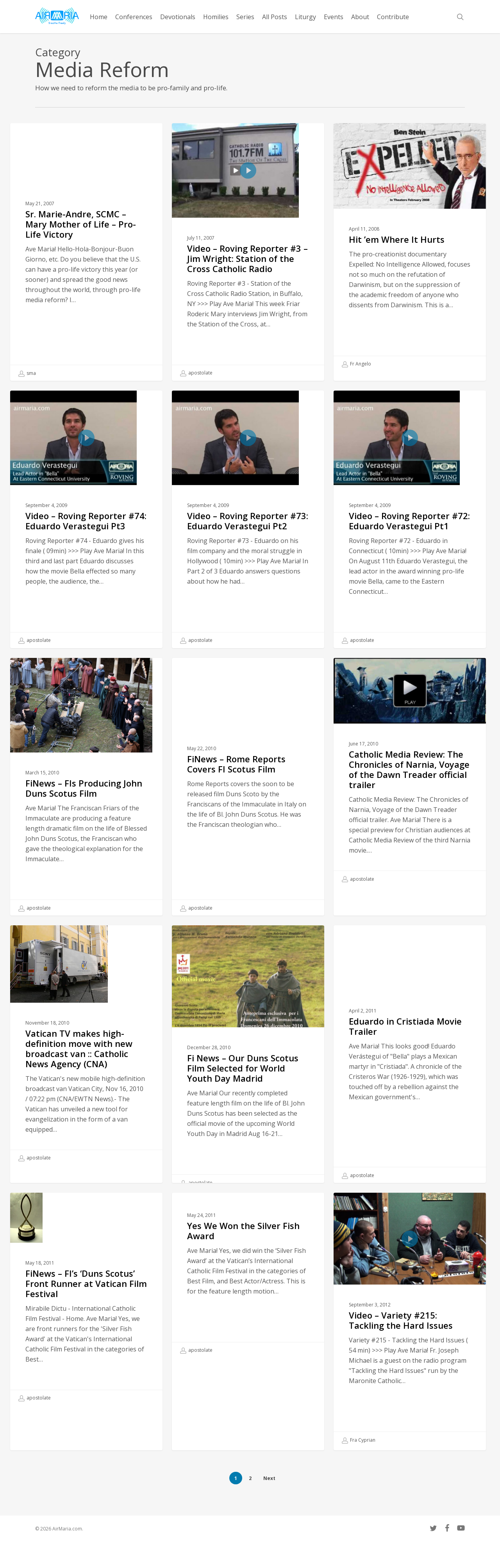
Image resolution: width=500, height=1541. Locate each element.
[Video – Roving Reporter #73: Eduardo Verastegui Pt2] (248, 538)
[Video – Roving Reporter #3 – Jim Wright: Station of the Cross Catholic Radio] (248, 251)
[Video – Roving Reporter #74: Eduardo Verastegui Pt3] (86, 538)
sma (27, 373)
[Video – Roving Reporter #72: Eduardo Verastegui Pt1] (410, 538)
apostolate (196, 372)
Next (269, 1478)
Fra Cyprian (358, 1458)
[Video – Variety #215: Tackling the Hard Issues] (410, 1338)
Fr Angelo (356, 363)
